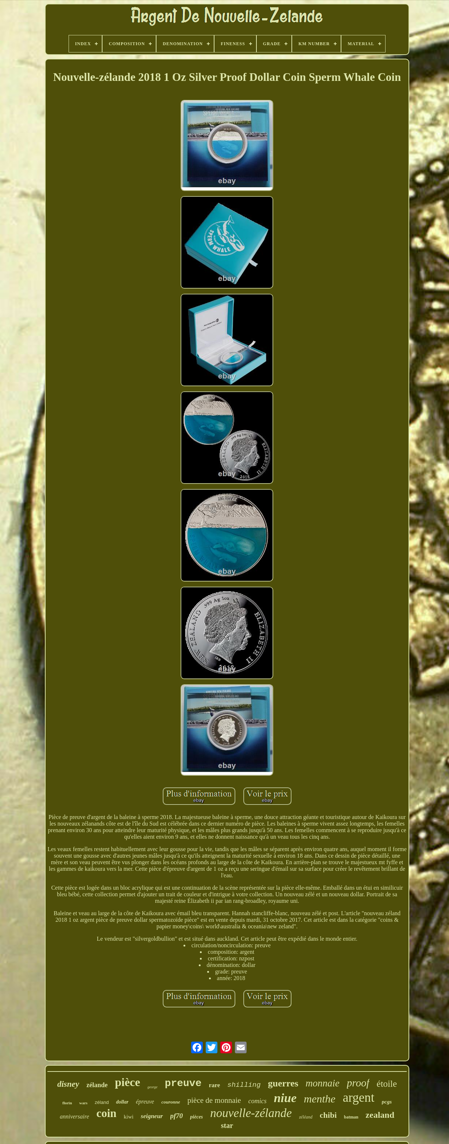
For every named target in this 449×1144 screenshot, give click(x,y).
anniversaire (74, 1116)
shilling (243, 1085)
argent (359, 1097)
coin (106, 1113)
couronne (170, 1102)
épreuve (145, 1101)
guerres (283, 1083)
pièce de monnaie (214, 1100)
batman (351, 1117)
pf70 (176, 1116)
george (152, 1087)
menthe (320, 1099)
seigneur (152, 1116)
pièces (196, 1117)
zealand (379, 1115)
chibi (328, 1115)
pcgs (387, 1102)
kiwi (128, 1117)
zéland (102, 1102)
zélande (97, 1085)
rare (214, 1085)
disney (68, 1084)
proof (358, 1083)
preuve (183, 1083)
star (227, 1125)
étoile (387, 1084)
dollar (122, 1102)
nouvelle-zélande (251, 1113)
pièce (127, 1082)
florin (67, 1103)
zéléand (306, 1117)
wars (83, 1103)
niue (285, 1098)
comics (257, 1101)
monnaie (323, 1083)
